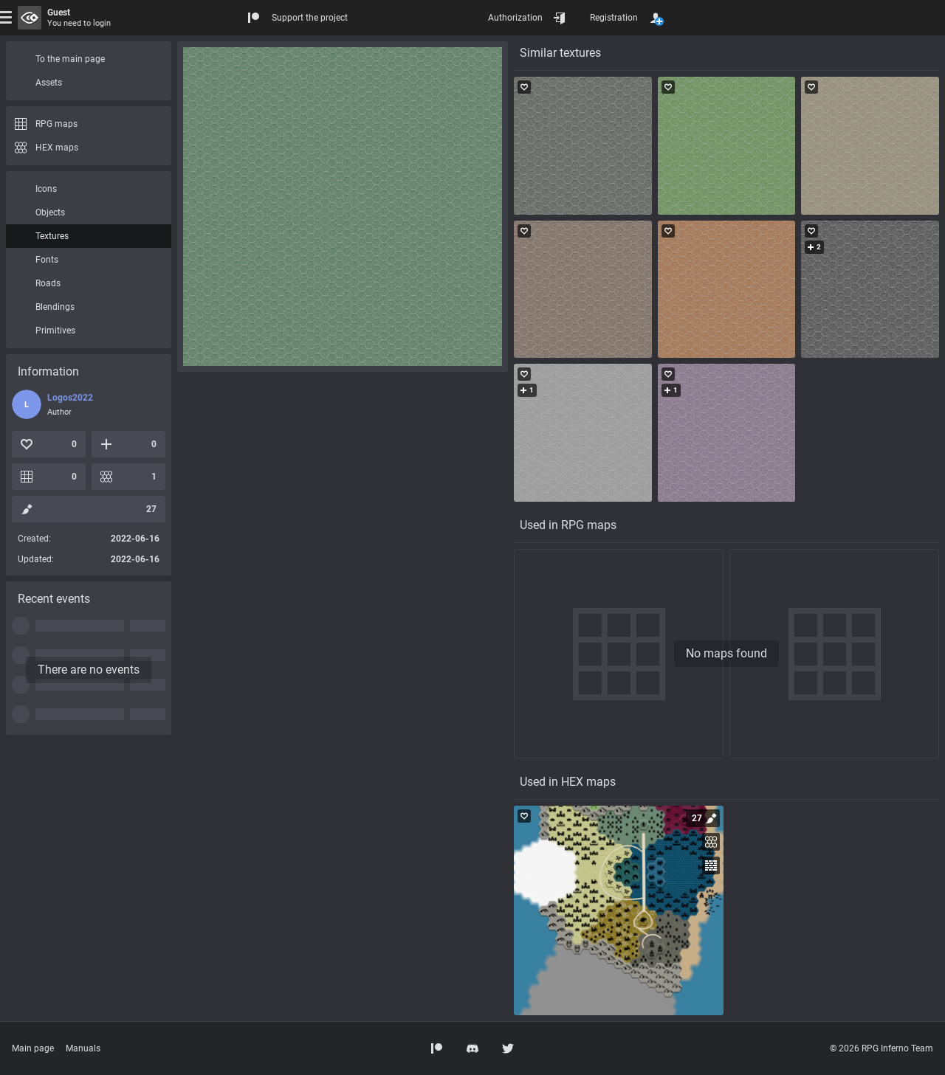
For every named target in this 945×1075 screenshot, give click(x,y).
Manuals (83, 1048)
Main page (33, 1048)
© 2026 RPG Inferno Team (881, 1048)
